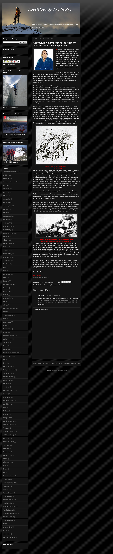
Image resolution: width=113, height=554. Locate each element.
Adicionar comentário (41, 309)
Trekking (6, 250)
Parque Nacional (8, 284)
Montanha (6, 230)
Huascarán (6, 452)
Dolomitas (6, 349)
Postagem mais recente (41, 363)
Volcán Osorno (8, 510)
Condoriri (6, 387)
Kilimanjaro (6, 462)
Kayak (5, 360)
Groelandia (6, 397)
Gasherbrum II (8, 356)
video (5, 195)
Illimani (5, 459)
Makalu (5, 411)
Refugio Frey (7, 339)
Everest (5, 209)
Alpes (5, 305)
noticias (5, 175)
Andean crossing (8, 435)
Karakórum (6, 404)
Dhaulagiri (6, 448)
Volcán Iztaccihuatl (9, 506)
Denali (5, 346)
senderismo (7, 534)
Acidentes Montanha (44, 285)
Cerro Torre (7, 254)
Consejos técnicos (9, 182)
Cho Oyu (6, 383)
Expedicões (7, 219)
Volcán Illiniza (7, 503)
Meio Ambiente (8, 226)
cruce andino (7, 527)
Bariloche (6, 192)
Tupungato (6, 486)
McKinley (6, 414)
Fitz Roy (6, 264)
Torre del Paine (8, 315)
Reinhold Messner (9, 421)
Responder (41, 304)
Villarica (5, 489)
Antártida (6, 342)
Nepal (5, 469)
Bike (4, 318)
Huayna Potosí (8, 455)
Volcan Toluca (7, 496)
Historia (5, 247)
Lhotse (5, 294)
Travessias (6, 260)
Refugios (6, 236)
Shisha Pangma (8, 424)
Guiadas (6, 223)
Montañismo (7, 257)
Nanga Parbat (7, 418)
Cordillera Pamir (8, 442)
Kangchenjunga (8, 400)
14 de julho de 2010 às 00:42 (53, 295)
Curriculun (6, 445)
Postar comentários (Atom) (59, 370)
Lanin (5, 465)
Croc (4, 277)
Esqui (5, 312)
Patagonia (6, 202)
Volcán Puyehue (8, 517)
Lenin (5, 407)
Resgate (6, 178)
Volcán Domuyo (8, 500)
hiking (5, 530)
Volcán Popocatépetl (10, 513)
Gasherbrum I (7, 291)
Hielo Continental (8, 243)
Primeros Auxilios (8, 336)
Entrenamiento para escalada (12, 353)
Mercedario (7, 298)
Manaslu (6, 325)
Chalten (5, 240)
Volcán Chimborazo (9, 431)
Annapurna (6, 274)
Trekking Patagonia (9, 482)
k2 (4, 267)
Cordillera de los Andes (10, 308)
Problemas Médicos (57, 285)
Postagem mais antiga (72, 363)
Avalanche (6, 199)
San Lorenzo (7, 373)
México (5, 332)
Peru (4, 271)
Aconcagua (7, 216)
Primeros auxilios (8, 476)
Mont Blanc (7, 329)
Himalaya (6, 212)
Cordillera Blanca (8, 390)
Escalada (6, 185)
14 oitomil (6, 189)
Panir (5, 472)
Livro (4, 363)
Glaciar (5, 394)
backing (5, 524)
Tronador (6, 428)
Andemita (6, 438)
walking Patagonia (9, 537)
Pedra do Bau (7, 366)
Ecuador (6, 281)
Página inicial (57, 363)
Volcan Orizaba (8, 493)
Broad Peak (7, 380)
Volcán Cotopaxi (8, 377)
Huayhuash (7, 322)
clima (5, 301)
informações (7, 206)
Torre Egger (7, 479)
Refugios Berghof (9, 370)
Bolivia (5, 288)
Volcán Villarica (8, 520)
